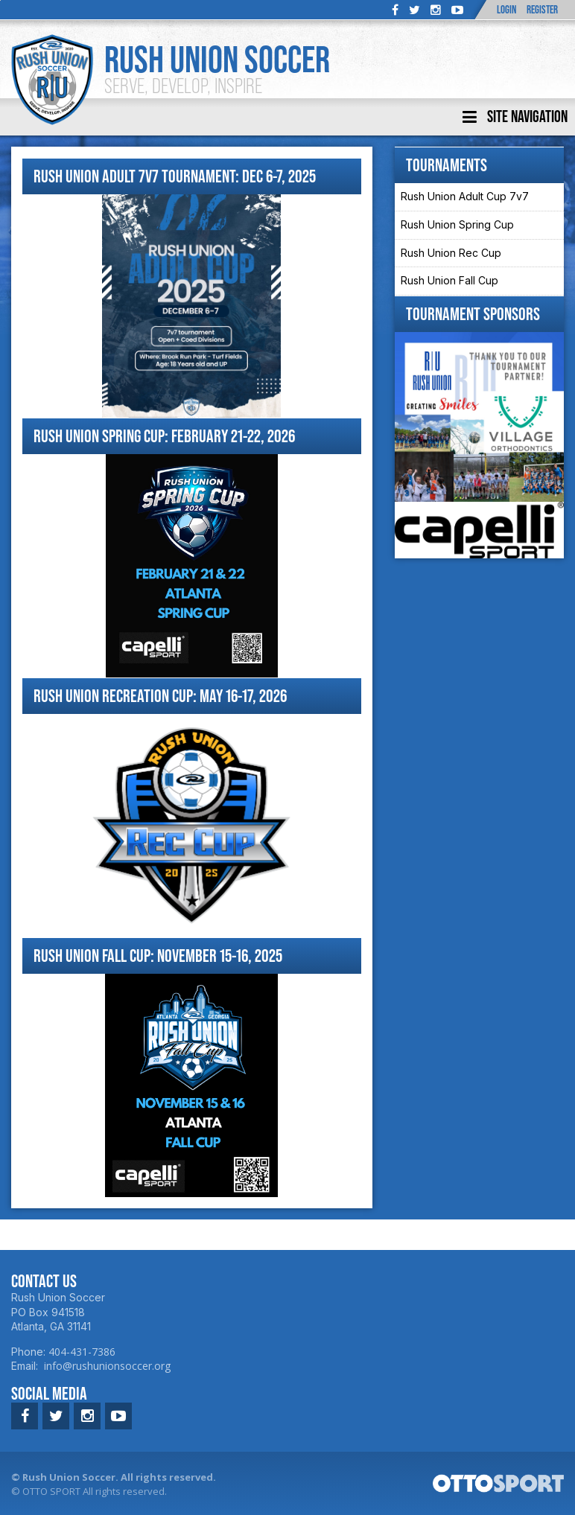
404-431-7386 (81, 1352)
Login (506, 9)
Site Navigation (515, 116)
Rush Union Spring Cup (457, 224)
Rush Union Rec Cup (451, 252)
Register (542, 9)
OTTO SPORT (51, 1491)
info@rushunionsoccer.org (107, 1366)
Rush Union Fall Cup (449, 280)
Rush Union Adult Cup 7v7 (465, 196)
